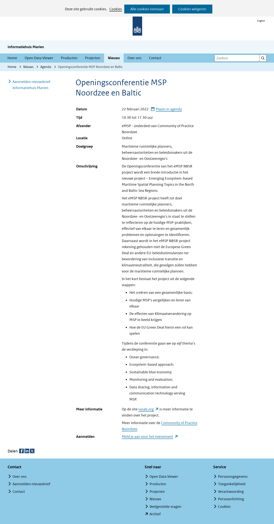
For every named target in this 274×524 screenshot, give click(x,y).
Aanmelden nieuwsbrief (31, 484)
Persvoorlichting (231, 499)
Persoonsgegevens (233, 476)
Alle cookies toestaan (147, 9)
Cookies (115, 9)
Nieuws (114, 58)
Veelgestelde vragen (165, 506)
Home (12, 58)
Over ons (134, 58)
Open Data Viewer (39, 58)
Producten (69, 58)
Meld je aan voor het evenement (150, 436)
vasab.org (148, 409)
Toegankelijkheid (231, 484)
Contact (155, 58)
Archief (155, 514)
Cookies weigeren (192, 9)
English (261, 20)
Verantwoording (231, 491)
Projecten (92, 58)
